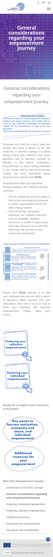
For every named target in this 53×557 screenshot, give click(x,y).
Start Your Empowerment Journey (24, 481)
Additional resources (17, 517)
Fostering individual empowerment (25, 504)
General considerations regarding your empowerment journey (26, 496)
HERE (37, 177)
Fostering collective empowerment (25, 510)
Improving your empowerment (23, 523)
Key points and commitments (22, 530)
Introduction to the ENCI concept (24, 487)
